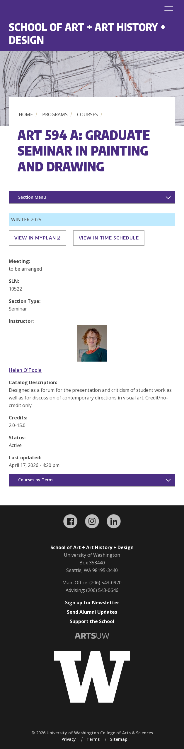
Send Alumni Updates (92, 612)
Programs (55, 114)
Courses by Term (35, 480)
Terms (93, 739)
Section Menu (32, 197)
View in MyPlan (37, 237)
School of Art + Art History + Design (87, 33)
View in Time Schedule (109, 237)
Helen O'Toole (25, 370)
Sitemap (118, 739)
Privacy (69, 739)
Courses (87, 114)
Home (26, 114)
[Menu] (168, 10)
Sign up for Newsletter (92, 602)
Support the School (92, 621)
